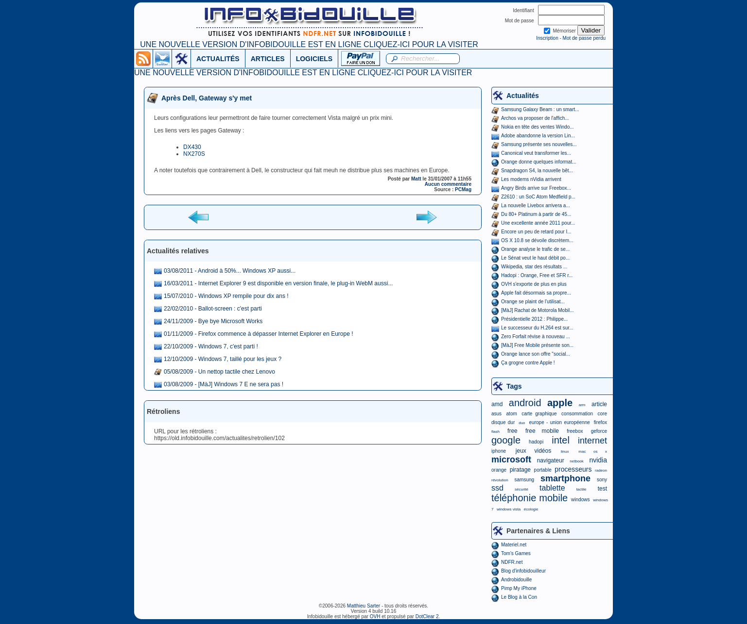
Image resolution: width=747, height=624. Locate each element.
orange (498, 470)
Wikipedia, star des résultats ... (534, 266)
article (599, 404)
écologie (531, 509)
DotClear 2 (427, 616)
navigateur (550, 460)
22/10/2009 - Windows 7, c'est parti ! (211, 346)
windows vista (509, 509)
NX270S (194, 153)
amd (497, 404)
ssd (497, 488)
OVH (375, 616)
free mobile (542, 430)
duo (522, 423)
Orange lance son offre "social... (535, 354)
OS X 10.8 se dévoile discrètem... (537, 240)
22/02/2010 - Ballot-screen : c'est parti (213, 308)
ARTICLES (268, 59)
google (506, 440)
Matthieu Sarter (363, 605)
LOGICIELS (314, 59)
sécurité (521, 489)
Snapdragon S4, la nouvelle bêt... (537, 170)
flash (495, 431)
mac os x (592, 451)
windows (580, 499)
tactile (581, 489)
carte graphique (538, 413)
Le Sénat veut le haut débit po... (535, 258)
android (525, 402)
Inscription (547, 38)
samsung (525, 479)
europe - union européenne (559, 422)
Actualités (522, 95)
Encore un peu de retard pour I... (536, 231)
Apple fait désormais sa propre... (536, 293)
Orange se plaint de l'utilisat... (533, 301)
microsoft (511, 459)
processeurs (573, 469)
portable (543, 470)
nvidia (598, 460)
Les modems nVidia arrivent (531, 179)
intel (561, 440)
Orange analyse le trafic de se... (535, 249)
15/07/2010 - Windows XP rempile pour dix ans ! (226, 296)
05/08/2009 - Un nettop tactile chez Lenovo (219, 371)
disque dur (503, 422)
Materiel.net (513, 544)
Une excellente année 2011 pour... (538, 223)
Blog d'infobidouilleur (523, 571)
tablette (552, 488)
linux (565, 451)
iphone (498, 451)
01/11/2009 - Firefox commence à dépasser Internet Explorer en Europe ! (258, 333)
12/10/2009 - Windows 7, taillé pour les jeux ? (222, 359)
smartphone (565, 478)
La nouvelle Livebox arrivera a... (535, 205)
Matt (416, 178)
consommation (577, 413)
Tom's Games (516, 553)
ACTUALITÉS (218, 59)
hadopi (536, 441)
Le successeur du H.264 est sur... (537, 327)
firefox (600, 422)
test (602, 488)
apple (560, 402)
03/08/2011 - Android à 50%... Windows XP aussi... (229, 270)
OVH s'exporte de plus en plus (534, 284)
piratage (520, 469)
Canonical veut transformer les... (536, 153)
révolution (499, 480)
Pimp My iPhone (519, 588)
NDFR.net (511, 562)
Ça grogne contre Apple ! (528, 362)
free (512, 430)
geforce (599, 431)
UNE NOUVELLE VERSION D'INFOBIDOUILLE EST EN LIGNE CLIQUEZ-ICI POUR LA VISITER (309, 44)
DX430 (192, 147)
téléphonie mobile (529, 498)
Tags (514, 386)
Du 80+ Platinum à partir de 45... (536, 214)
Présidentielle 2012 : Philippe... (534, 319)
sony (602, 479)
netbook (576, 461)
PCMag (463, 189)
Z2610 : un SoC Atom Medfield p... (538, 196)
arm (582, 405)
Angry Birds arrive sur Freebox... (536, 188)
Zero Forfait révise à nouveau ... (535, 336)
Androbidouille (516, 579)
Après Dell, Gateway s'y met (206, 98)
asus (496, 413)
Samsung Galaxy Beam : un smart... (540, 109)
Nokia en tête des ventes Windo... (537, 127)
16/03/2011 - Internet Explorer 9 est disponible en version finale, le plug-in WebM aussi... (278, 283)
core (602, 413)
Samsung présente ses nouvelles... (539, 144)
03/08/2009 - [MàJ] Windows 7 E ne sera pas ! (223, 384)
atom (511, 413)
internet (592, 440)
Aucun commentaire (448, 184)
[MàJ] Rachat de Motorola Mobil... (537, 310)
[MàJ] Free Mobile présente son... (537, 345)
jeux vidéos (533, 450)
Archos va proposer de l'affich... (535, 118)
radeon (601, 470)
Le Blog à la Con (519, 597)
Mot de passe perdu (584, 38)
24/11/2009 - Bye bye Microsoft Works (213, 321)
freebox (575, 431)
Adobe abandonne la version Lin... (538, 135)
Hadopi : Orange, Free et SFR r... (537, 275)
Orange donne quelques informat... (538, 161)
